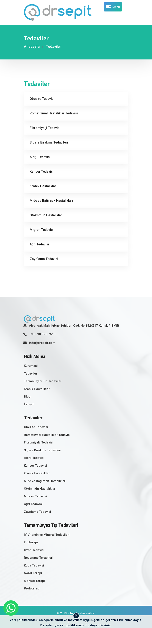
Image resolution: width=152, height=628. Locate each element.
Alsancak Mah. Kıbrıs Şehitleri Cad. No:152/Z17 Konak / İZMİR (74, 325)
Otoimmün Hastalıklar (46, 215)
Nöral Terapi (33, 573)
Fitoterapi (31, 542)
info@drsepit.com (42, 343)
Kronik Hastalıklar (43, 186)
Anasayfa (32, 46)
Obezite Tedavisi (42, 99)
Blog (27, 396)
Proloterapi (32, 588)
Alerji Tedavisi (40, 157)
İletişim (29, 404)
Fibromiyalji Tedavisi (45, 128)
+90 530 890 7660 (42, 334)
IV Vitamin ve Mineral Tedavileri (47, 535)
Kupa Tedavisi (34, 565)
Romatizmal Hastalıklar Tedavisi (54, 113)
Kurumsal (31, 366)
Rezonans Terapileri (38, 558)
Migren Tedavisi (42, 230)
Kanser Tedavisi (42, 171)
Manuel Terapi (34, 581)
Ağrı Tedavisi (39, 244)
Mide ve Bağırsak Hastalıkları (51, 201)
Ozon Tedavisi (34, 550)
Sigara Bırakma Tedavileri (49, 142)
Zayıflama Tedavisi (44, 259)
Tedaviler (53, 46)
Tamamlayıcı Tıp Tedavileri (43, 381)
